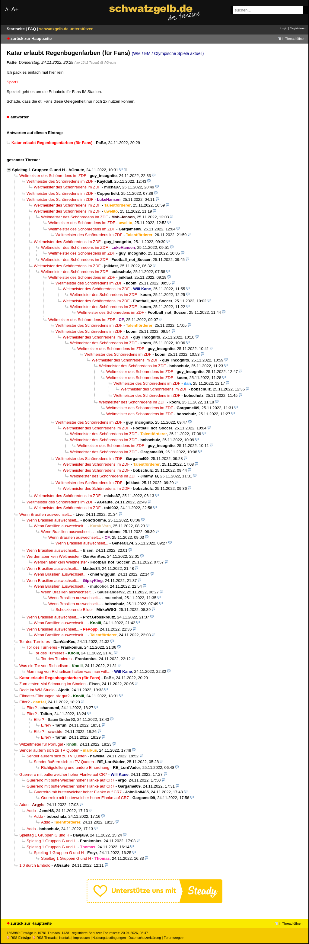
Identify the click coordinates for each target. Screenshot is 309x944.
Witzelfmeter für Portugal (41, 744)
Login (283, 28)
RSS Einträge (19, 937)
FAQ (32, 29)
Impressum (81, 937)
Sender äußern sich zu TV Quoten (49, 750)
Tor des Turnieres (34, 641)
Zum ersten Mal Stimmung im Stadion (52, 684)
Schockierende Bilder (74, 609)
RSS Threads (44, 937)
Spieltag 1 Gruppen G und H (38, 170)
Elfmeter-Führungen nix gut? (44, 696)
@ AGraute (108, 62)
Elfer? (24, 702)
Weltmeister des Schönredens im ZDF (52, 175)
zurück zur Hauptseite (31, 38)
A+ (14, 9)
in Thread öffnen (293, 38)
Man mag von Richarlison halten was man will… (69, 671)
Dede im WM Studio (37, 690)
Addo (24, 804)
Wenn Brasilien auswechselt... (45, 514)
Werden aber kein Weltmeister (53, 556)
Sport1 (12, 82)
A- (7, 9)
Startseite (16, 29)
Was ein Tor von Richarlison (43, 665)
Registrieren (297, 28)
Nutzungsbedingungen (109, 937)
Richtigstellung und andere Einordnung (75, 767)
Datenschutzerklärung (145, 937)
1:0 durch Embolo (34, 865)
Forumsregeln (174, 937)
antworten (20, 117)
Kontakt (64, 937)
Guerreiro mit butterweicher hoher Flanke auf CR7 (63, 774)
